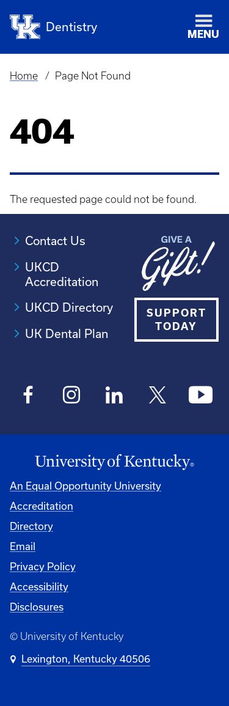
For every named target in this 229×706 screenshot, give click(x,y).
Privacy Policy (43, 566)
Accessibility (39, 586)
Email (22, 546)
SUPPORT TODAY (176, 319)
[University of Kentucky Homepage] (114, 462)
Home (24, 75)
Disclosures (37, 606)
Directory (31, 526)
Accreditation (41, 506)
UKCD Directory (69, 307)
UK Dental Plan (66, 333)
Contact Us (55, 240)
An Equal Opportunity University (85, 485)
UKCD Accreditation (61, 274)
